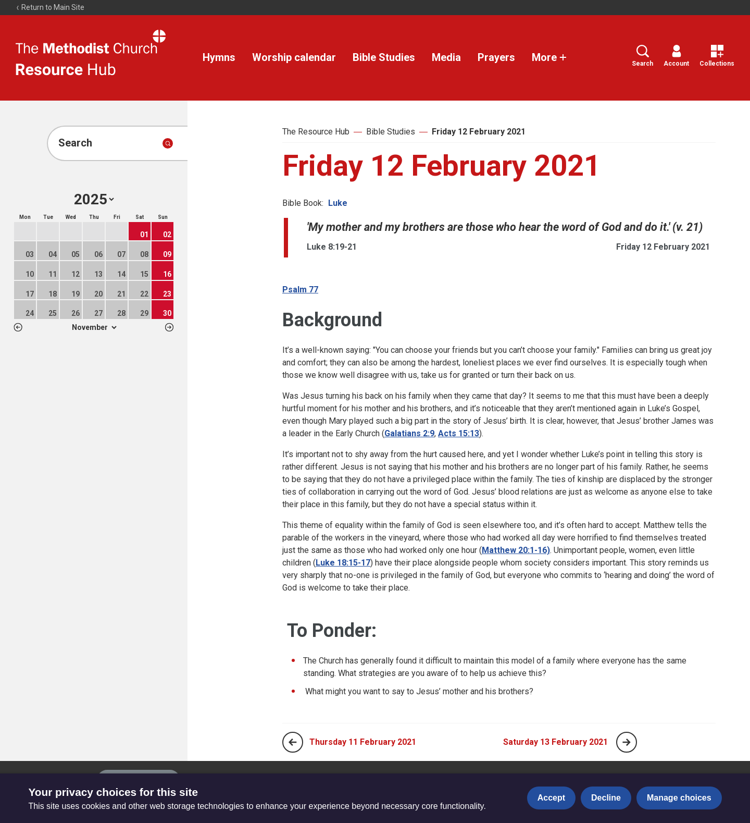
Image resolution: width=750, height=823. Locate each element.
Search (642, 56)
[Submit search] (167, 143)
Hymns (219, 57)
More (549, 57)
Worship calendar (294, 57)
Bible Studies (384, 57)
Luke (337, 203)
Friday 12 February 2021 (479, 132)
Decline (606, 797)
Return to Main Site (50, 7)
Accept (551, 797)
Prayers (496, 57)
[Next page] (626, 742)
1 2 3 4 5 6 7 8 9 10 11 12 (94, 327)
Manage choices (679, 797)
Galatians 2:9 (409, 433)
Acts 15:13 (458, 433)
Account (676, 56)
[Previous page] (292, 742)
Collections (716, 56)
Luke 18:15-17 (343, 563)
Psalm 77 (300, 289)
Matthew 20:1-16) (516, 550)
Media (446, 57)
